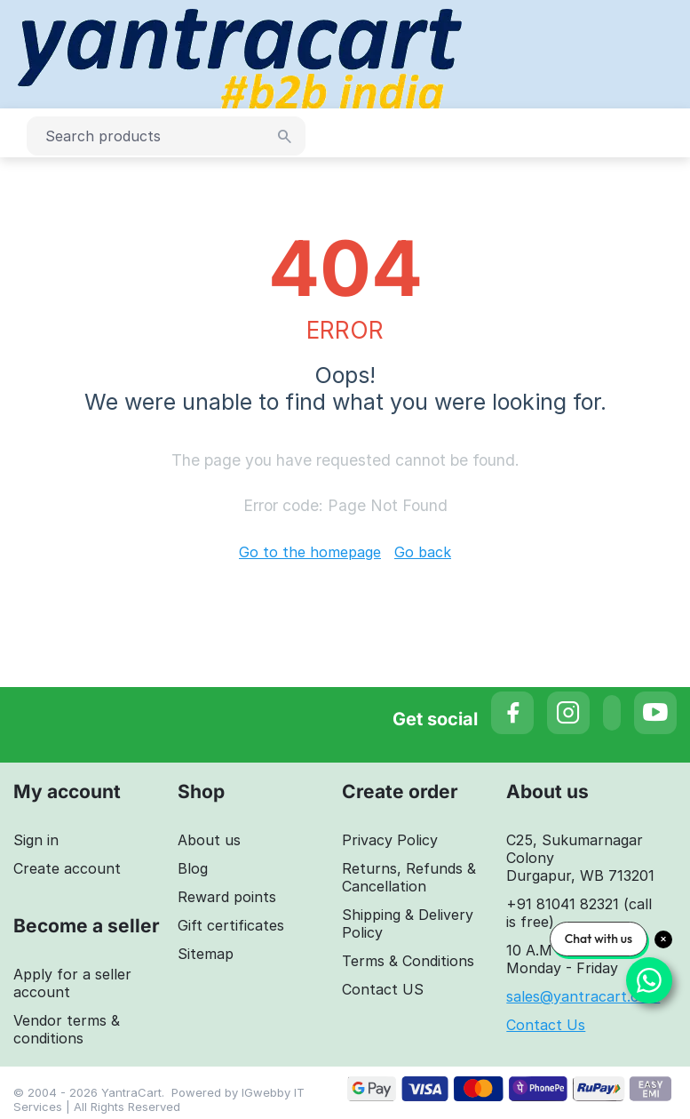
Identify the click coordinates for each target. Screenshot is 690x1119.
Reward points (227, 897)
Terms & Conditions (408, 961)
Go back (422, 552)
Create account (67, 868)
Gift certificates (231, 925)
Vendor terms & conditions (66, 1029)
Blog (193, 868)
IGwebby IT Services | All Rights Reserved (159, 1099)
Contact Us (545, 1025)
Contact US (383, 989)
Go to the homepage (310, 552)
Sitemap (206, 954)
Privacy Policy (390, 840)
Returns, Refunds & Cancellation (409, 877)
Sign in (36, 840)
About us (209, 840)
